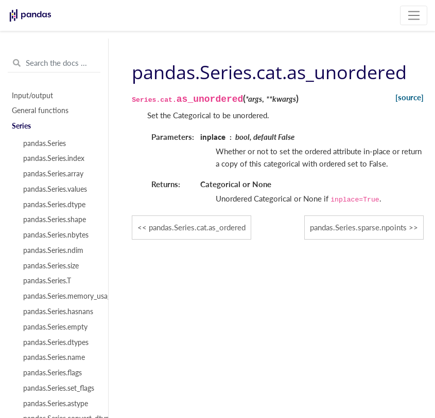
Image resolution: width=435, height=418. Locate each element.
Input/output (32, 96)
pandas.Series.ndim (53, 250)
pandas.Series (44, 143)
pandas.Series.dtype (54, 205)
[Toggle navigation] (413, 15)
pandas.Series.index (53, 158)
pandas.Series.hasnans (58, 311)
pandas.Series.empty (55, 327)
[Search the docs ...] (54, 63)
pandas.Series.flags (52, 373)
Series (21, 126)
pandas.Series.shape (54, 219)
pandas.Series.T (47, 281)
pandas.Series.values (55, 189)
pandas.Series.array (53, 174)
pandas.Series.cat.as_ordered (197, 227)
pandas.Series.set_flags (58, 388)
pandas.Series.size (51, 266)
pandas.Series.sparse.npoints (358, 227)
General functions (40, 110)
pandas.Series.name (54, 357)
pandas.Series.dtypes (56, 342)
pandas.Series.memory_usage (60, 296)
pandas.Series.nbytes (56, 235)
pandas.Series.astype (55, 403)
